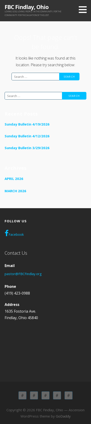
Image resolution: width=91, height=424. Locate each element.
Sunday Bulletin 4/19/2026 (27, 124)
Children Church (45, 395)
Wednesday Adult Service (57, 395)
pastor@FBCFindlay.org (23, 273)
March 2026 (15, 190)
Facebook (14, 233)
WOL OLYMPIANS (69, 395)
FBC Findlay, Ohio (27, 7)
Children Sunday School (34, 395)
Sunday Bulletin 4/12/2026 (27, 136)
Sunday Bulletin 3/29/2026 (27, 147)
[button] (84, 9)
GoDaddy (63, 416)
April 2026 (14, 178)
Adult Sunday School (22, 395)
